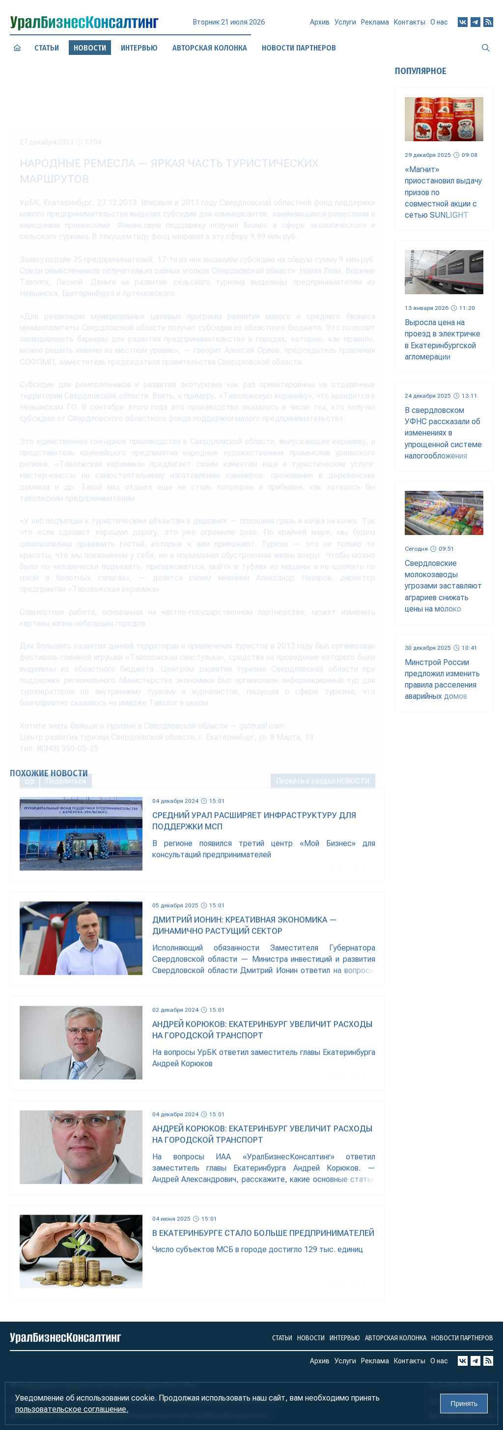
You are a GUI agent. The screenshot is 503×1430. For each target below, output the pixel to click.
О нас (439, 24)
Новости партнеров (462, 1338)
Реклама (375, 26)
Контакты (409, 25)
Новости (311, 1338)
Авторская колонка (209, 48)
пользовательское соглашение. (71, 1409)
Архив (320, 26)
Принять (463, 1403)
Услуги (345, 26)
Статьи (46, 47)
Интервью (139, 47)
